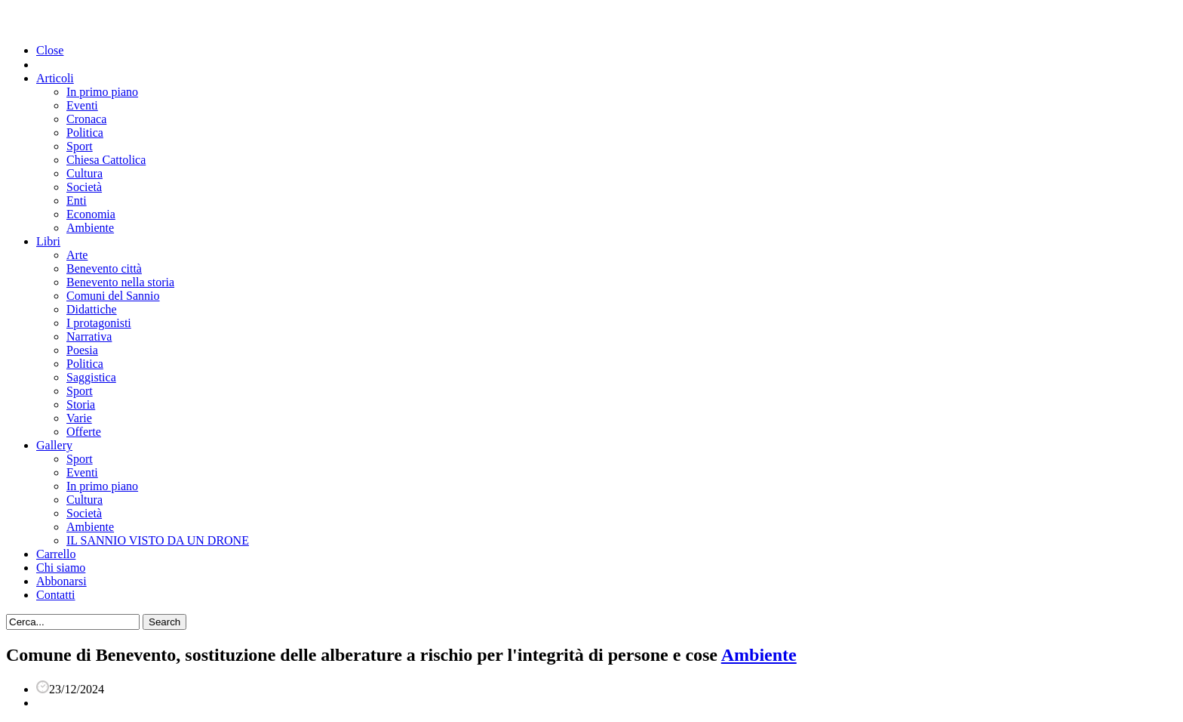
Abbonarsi (61, 581)
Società (84, 186)
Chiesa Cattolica (106, 159)
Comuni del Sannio (113, 295)
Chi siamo (60, 567)
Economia (90, 214)
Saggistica (91, 377)
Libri (48, 241)
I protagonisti (98, 322)
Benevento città (104, 268)
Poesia (82, 350)
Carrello (55, 554)
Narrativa (89, 336)
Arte (77, 254)
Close (49, 50)
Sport (79, 146)
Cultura (84, 173)
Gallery (54, 445)
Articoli (55, 78)
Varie (79, 418)
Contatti (55, 594)
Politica (84, 132)
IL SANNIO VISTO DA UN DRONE (157, 540)
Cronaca (86, 119)
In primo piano (102, 91)
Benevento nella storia (120, 282)
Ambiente (90, 227)
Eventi (82, 105)
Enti (76, 200)
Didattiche (91, 309)
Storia (80, 404)
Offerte (83, 431)
